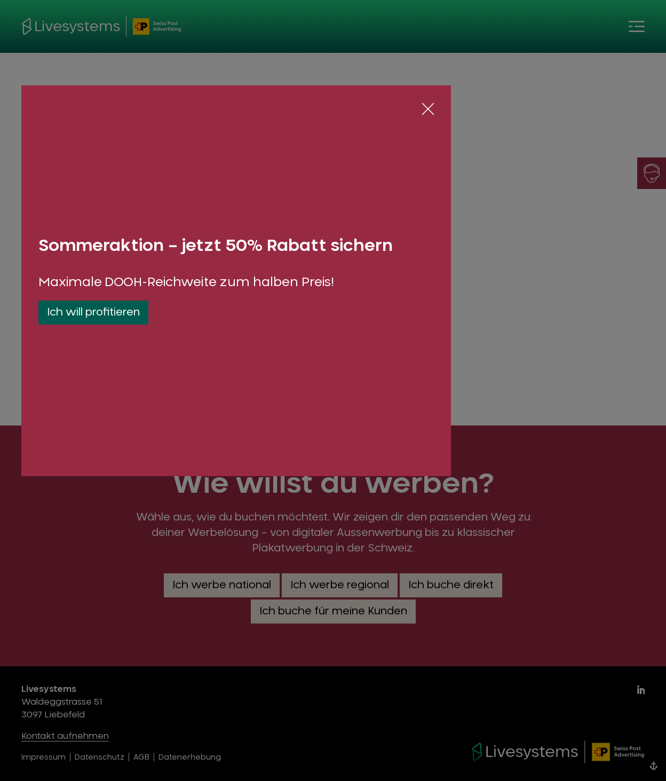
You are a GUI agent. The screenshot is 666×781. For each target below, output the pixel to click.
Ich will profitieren (93, 312)
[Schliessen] (428, 109)
